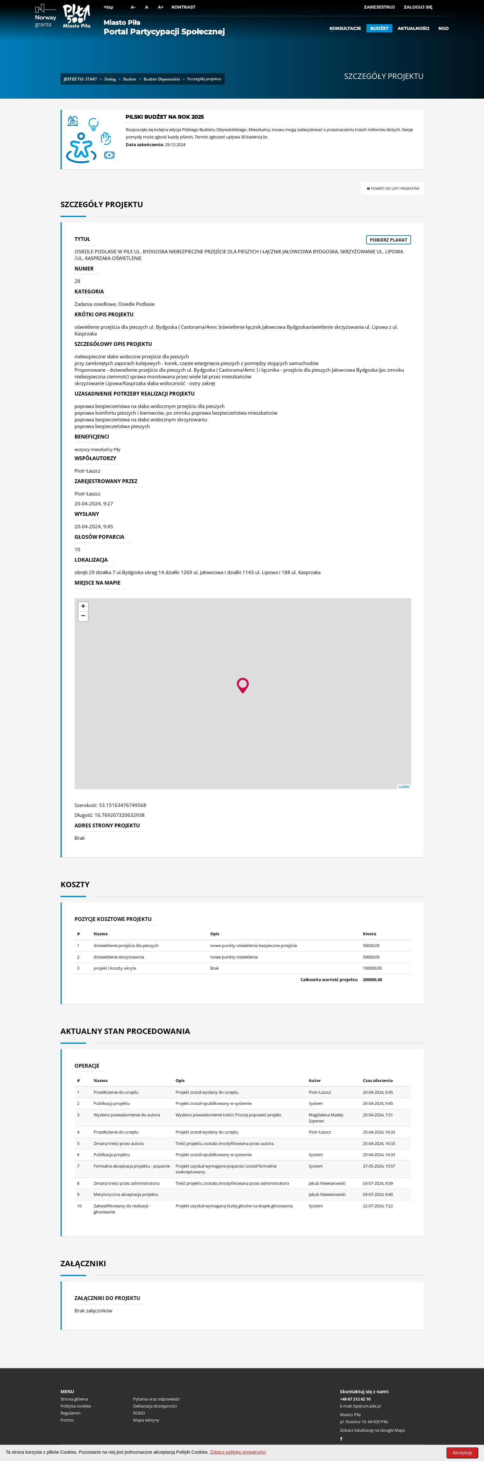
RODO (139, 1413)
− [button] (83, 616)
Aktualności (413, 28)
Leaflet (404, 787)
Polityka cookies (76, 1406)
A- (133, 7)
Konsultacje (345, 28)
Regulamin (71, 1413)
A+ (160, 7)
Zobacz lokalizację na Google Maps (372, 1430)
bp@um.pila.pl (367, 1406)
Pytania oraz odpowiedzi (156, 1399)
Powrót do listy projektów (392, 188)
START (91, 79)
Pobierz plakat (388, 240)
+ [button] (83, 607)
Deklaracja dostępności (155, 1406)
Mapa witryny (146, 1420)
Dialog (110, 79)
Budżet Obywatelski (162, 79)
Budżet (379, 28)
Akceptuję (462, 1452)
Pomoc (67, 1420)
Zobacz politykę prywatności (238, 1452)
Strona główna (74, 1399)
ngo (443, 28)
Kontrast (183, 7)
